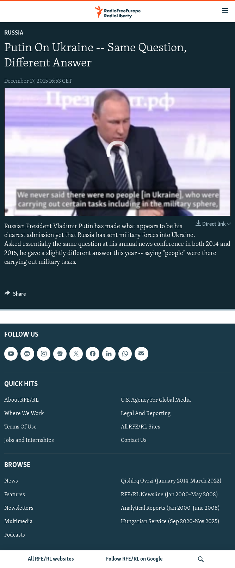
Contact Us (134, 440)
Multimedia (18, 522)
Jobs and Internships (29, 440)
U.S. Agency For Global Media (156, 400)
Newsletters (18, 508)
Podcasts (14, 535)
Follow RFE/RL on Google (134, 559)
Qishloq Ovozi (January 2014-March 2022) (171, 481)
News (11, 481)
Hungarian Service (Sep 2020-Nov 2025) (170, 522)
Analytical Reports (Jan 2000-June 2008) (170, 508)
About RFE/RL (21, 400)
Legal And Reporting (146, 413)
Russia (13, 33)
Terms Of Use (20, 427)
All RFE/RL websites (51, 559)
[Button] (15, 295)
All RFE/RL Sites (140, 427)
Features (14, 495)
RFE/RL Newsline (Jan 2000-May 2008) (169, 495)
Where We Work (24, 413)
